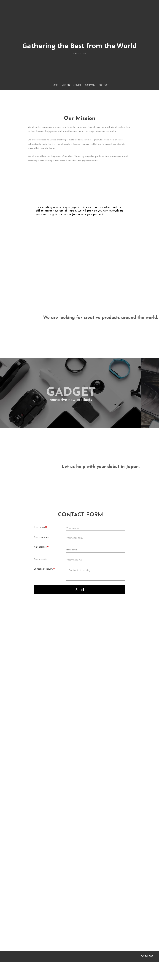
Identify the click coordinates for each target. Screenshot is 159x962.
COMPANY (89, 94)
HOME (55, 64)
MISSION (66, 73)
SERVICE (77, 83)
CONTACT (101, 104)
